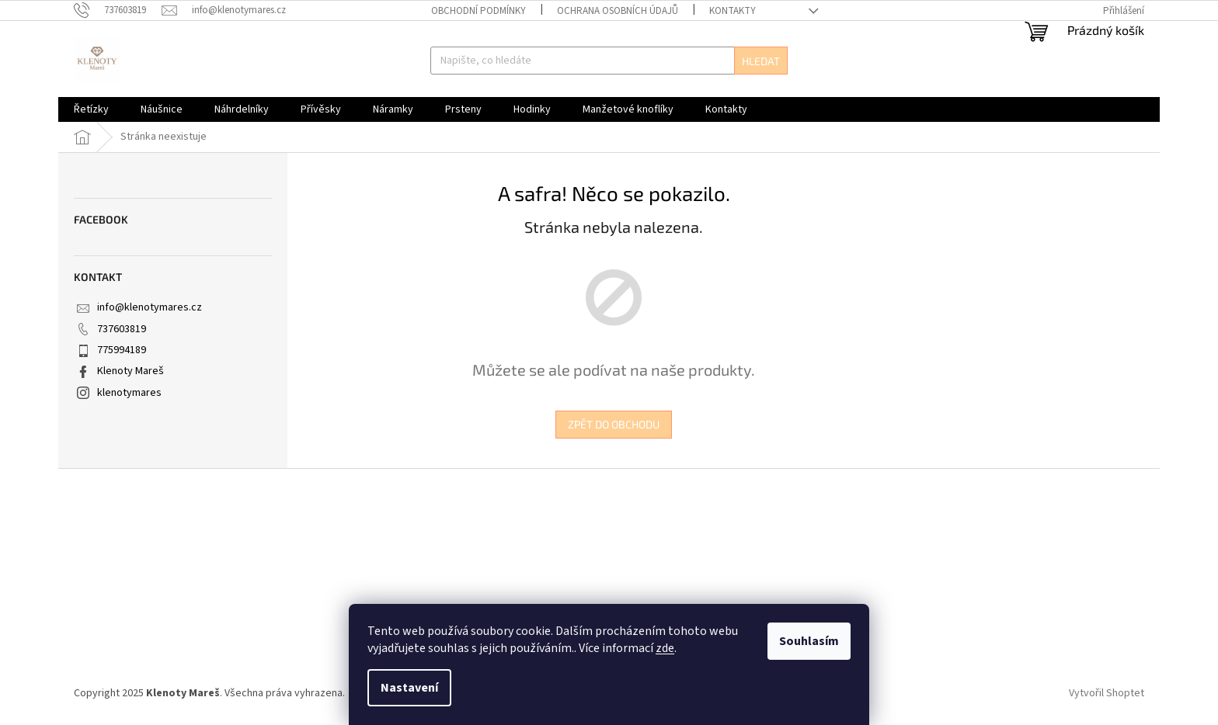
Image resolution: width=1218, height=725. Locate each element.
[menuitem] (91, 109)
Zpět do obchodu (613, 424)
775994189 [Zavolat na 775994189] (121, 350)
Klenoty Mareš (130, 371)
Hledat (761, 61)
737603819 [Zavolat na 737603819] (121, 329)
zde (665, 648)
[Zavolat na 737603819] (118, 10)
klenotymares (129, 393)
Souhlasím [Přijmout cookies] (809, 641)
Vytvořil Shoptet (1106, 693)
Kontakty (732, 11)
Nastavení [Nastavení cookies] (409, 687)
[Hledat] (608, 61)
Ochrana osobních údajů (617, 11)
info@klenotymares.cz (149, 307)
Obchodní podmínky (478, 11)
